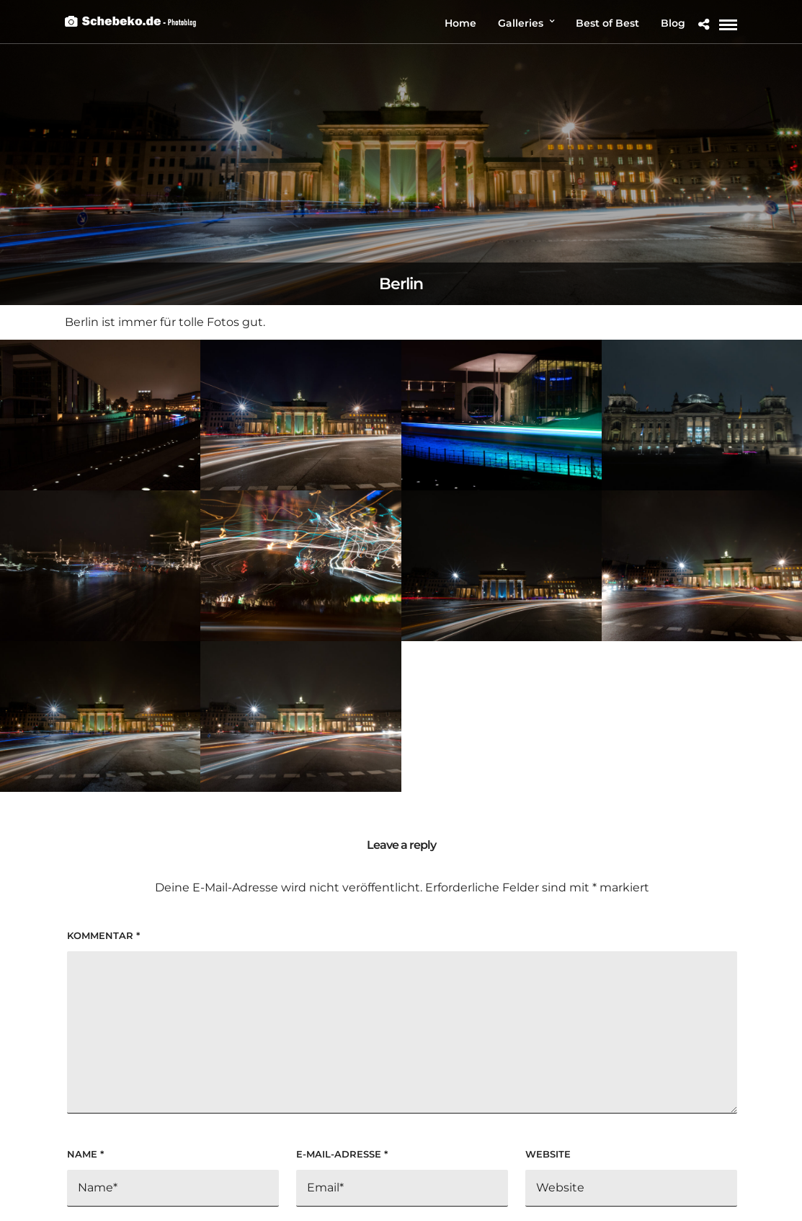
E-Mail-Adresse (342, 1154)
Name (85, 1154)
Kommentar (103, 935)
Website (548, 1154)
